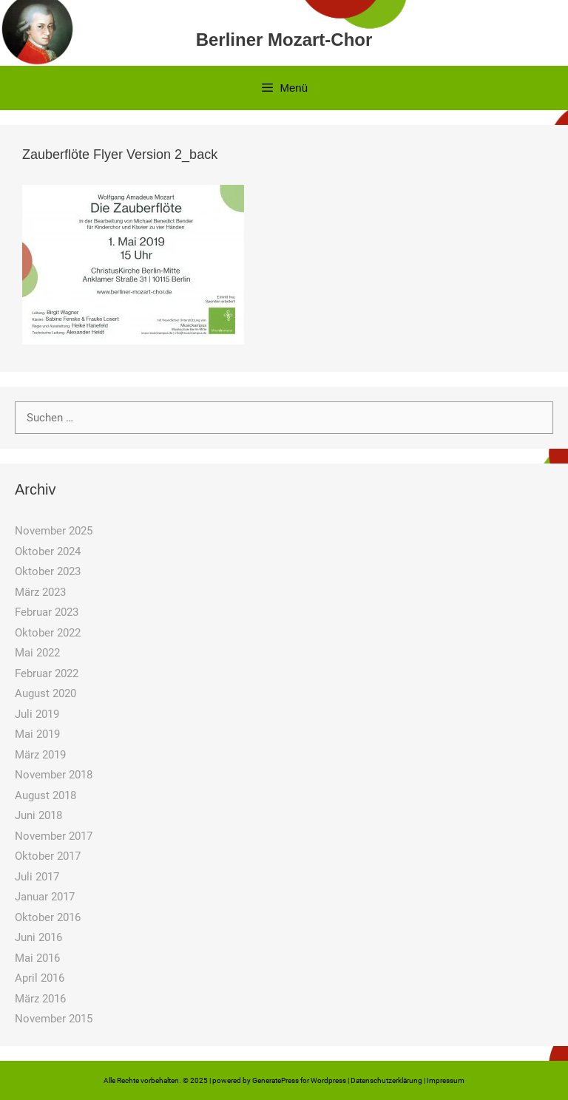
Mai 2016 (37, 958)
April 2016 (39, 978)
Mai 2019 (37, 734)
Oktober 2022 (48, 632)
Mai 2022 (37, 652)
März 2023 (40, 592)
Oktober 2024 (48, 551)
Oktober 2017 (48, 856)
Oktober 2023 (48, 571)
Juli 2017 (37, 876)
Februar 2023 (46, 612)
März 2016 (40, 998)
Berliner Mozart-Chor (284, 40)
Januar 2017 (45, 896)
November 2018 (53, 774)
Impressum (445, 1080)
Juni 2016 (38, 937)
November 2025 (53, 530)
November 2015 (53, 1018)
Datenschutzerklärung (386, 1080)
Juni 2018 (38, 815)
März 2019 (40, 754)
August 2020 (45, 693)
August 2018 (45, 795)
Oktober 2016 (48, 917)
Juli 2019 (37, 714)
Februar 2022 (46, 673)
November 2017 (53, 836)
